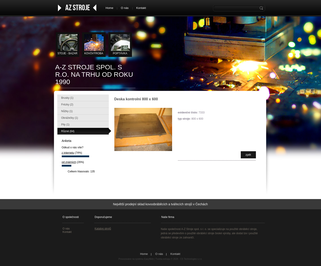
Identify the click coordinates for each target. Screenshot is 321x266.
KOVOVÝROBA (93, 53)
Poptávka (120, 53)
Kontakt (141, 8)
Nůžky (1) (67, 111)
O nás (125, 8)
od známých (69, 162)
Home (109, 8)
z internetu (68, 152)
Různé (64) (67, 131)
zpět (248, 154)
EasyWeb (149, 259)
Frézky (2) (67, 104)
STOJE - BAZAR (67, 53)
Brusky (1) (67, 97)
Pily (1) (65, 124)
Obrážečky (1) (69, 117)
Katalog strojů (103, 228)
